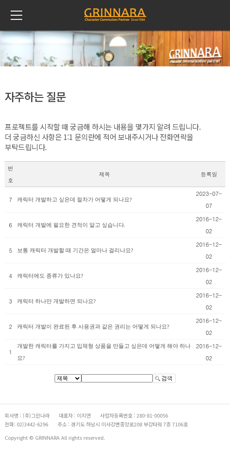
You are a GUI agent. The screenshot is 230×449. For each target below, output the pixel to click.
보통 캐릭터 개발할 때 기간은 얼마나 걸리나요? (75, 250)
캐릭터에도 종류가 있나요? (50, 276)
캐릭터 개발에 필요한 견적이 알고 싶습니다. (71, 225)
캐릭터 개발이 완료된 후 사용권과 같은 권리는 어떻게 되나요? (93, 326)
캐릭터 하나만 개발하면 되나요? (56, 301)
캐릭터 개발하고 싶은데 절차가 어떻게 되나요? (74, 199)
